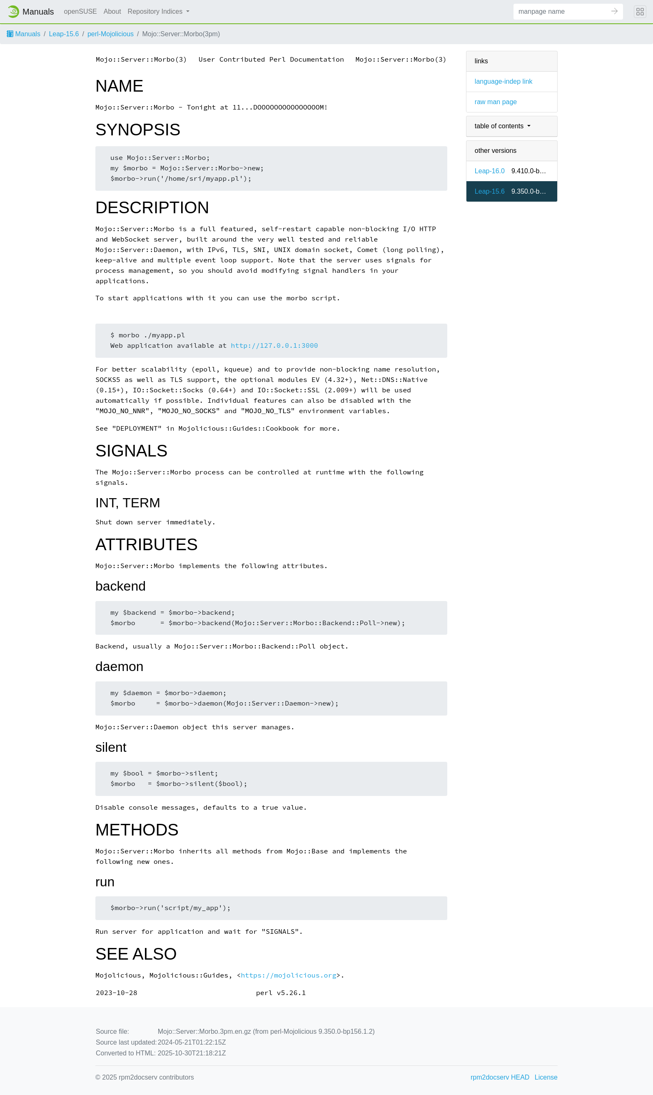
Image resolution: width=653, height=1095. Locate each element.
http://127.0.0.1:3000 (274, 345)
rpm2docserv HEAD (500, 1077)
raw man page (496, 101)
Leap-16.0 (490, 171)
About (112, 11)
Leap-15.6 (64, 33)
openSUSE (80, 11)
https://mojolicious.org (288, 975)
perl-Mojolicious (110, 33)
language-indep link (504, 81)
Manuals (23, 33)
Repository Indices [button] (156, 11)
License (546, 1077)
